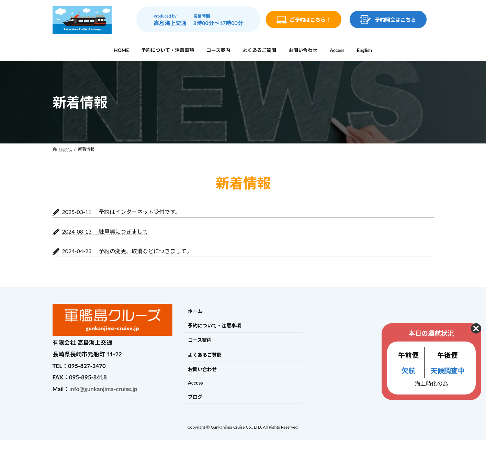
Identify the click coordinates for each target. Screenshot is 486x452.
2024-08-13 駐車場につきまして (105, 231)
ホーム (195, 311)
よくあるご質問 (205, 355)
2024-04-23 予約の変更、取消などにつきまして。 (127, 251)
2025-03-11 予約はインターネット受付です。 (121, 211)
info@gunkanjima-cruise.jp (103, 388)
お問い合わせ (202, 369)
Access (195, 383)
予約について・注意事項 (214, 326)
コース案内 (200, 340)
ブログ (195, 397)
